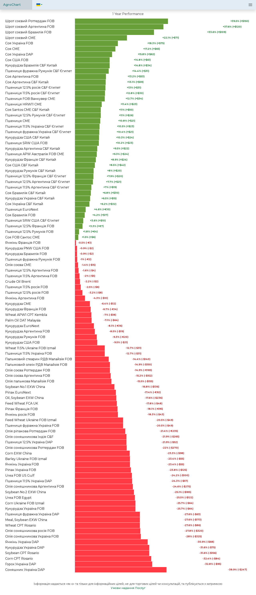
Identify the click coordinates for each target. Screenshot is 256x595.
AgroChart (12, 5)
